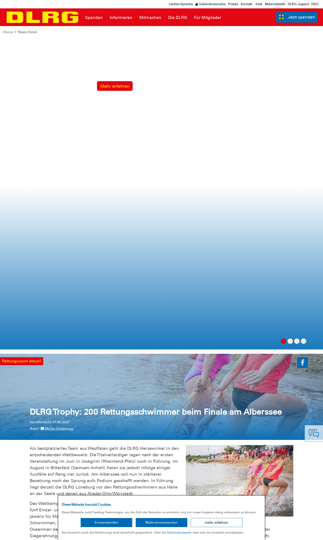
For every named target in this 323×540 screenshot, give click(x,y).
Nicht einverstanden (161, 522)
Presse (233, 4)
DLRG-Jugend (298, 4)
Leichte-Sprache (181, 4)
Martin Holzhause (57, 105)
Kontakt (246, 4)
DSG (314, 4)
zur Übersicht (278, 348)
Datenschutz (36, 533)
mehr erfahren (216, 522)
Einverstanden (106, 522)
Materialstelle (275, 4)
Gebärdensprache (210, 4)
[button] (302, 39)
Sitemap (56, 533)
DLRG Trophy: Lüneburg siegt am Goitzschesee (77, 337)
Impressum (14, 533)
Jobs (258, 4)
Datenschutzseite (179, 532)
